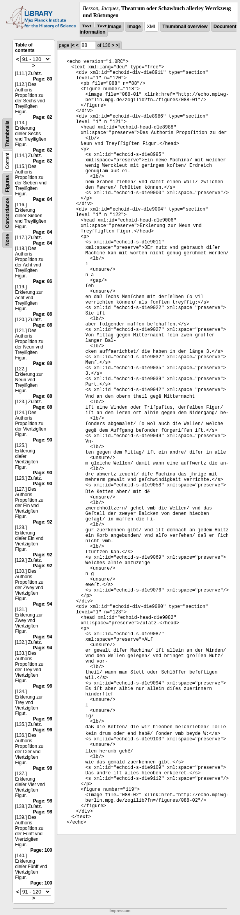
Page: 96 (42, 686)
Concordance (7, 213)
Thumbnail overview (184, 26)
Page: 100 (41, 850)
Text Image (109, 26)
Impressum (120, 911)
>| (117, 45)
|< (73, 45)
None (7, 240)
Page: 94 (42, 604)
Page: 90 (42, 440)
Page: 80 (42, 79)
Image (134, 26)
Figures (7, 183)
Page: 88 (42, 363)
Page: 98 (42, 768)
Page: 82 (42, 117)
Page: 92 (42, 522)
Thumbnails (7, 134)
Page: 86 (42, 281)
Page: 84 (42, 199)
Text (86, 26)
